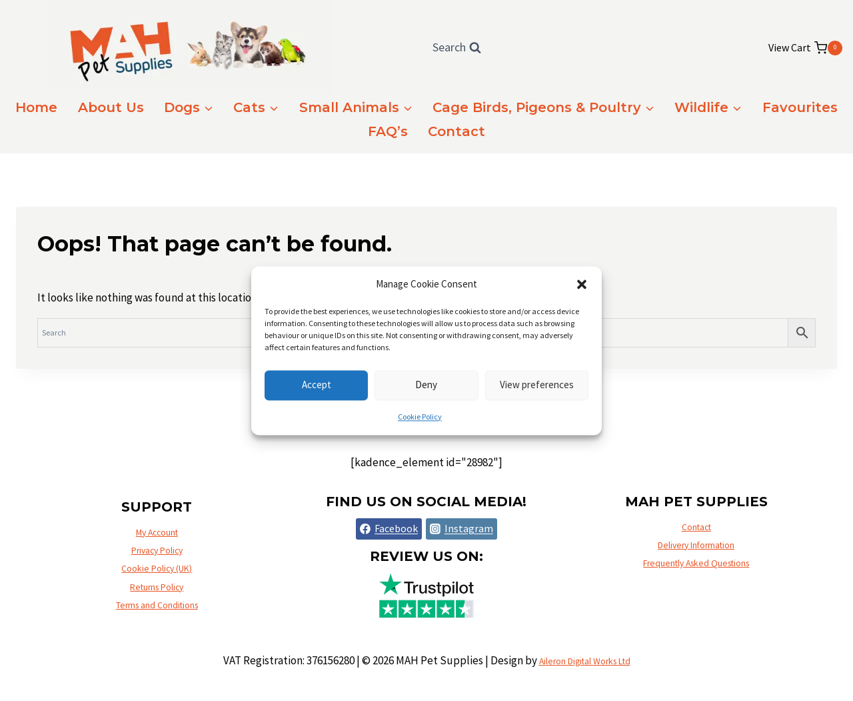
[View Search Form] (456, 47)
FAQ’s (388, 131)
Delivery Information (696, 541)
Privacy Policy (157, 541)
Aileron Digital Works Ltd (585, 660)
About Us (111, 107)
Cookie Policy (420, 417)
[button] (581, 284)
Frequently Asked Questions (696, 563)
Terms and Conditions (157, 609)
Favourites (800, 107)
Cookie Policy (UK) (157, 563)
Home (36, 107)
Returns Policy (157, 586)
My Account (157, 518)
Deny (426, 384)
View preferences (537, 384)
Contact (456, 131)
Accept (316, 384)
